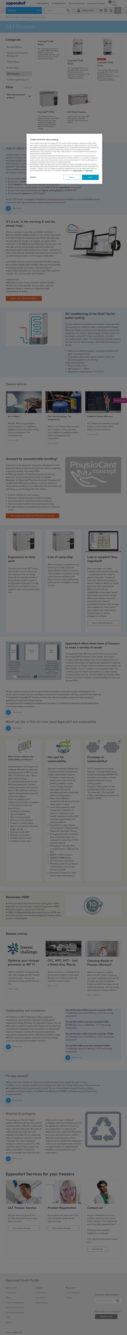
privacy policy (77, 170)
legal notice (89, 170)
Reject (72, 177)
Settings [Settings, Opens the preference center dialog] (33, 177)
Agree (90, 177)
